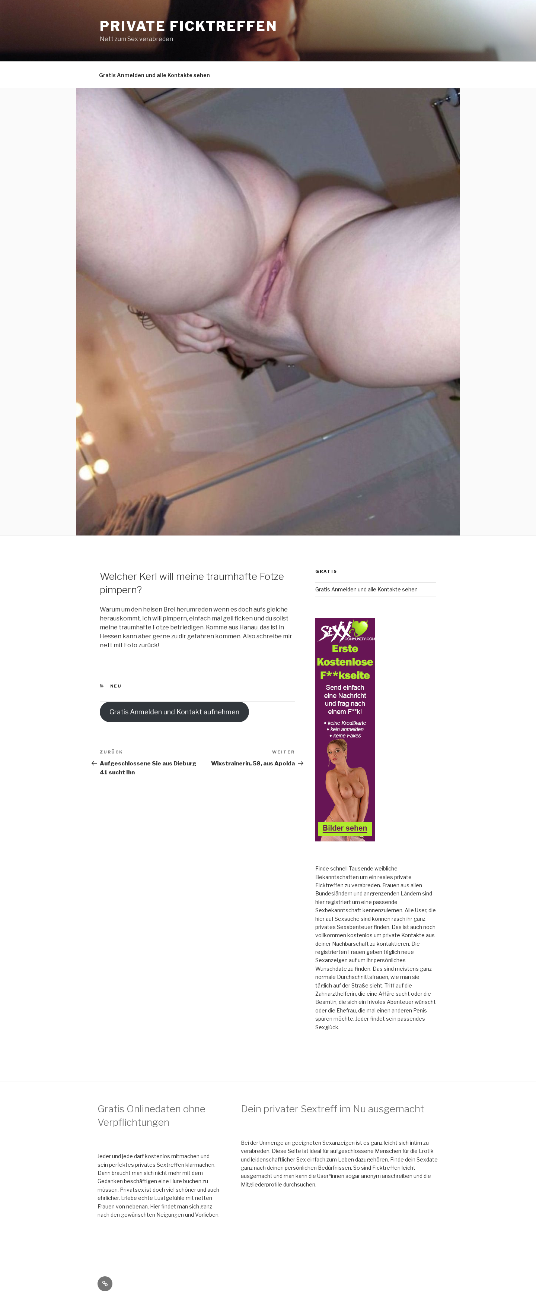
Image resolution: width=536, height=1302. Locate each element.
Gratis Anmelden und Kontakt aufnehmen (174, 712)
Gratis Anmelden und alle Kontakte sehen (154, 75)
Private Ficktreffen (189, 26)
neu (116, 686)
